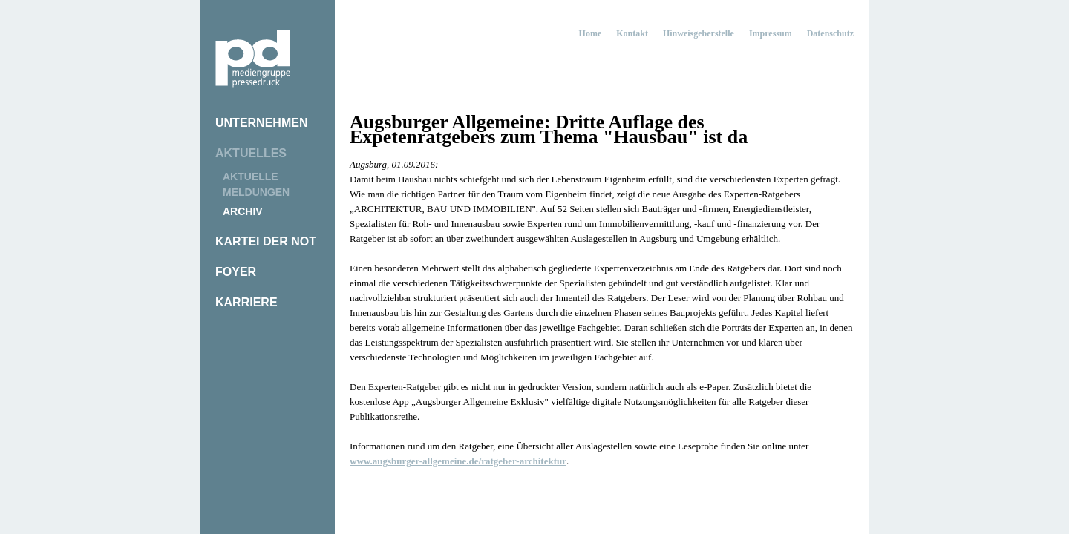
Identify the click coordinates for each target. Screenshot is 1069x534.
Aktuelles (251, 153)
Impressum (770, 33)
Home (590, 33)
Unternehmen (261, 122)
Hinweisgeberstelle (698, 33)
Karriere (246, 302)
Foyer (235, 272)
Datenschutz (830, 33)
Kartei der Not (265, 241)
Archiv (243, 211)
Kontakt (632, 33)
